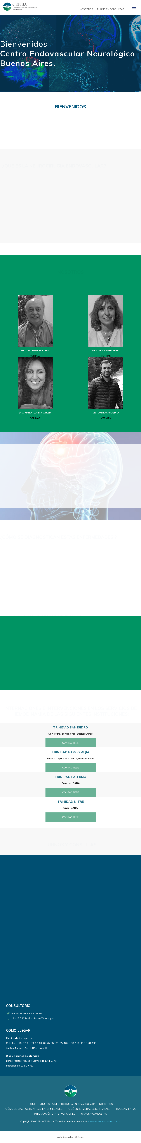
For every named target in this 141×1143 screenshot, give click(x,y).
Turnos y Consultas (110, 9)
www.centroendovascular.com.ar (104, 1121)
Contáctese (70, 742)
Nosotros (86, 9)
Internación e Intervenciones (54, 1113)
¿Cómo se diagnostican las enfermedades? (34, 1108)
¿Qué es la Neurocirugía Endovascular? (67, 1103)
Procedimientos (125, 1108)
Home (32, 1103)
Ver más (35, 356)
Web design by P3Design (70, 1136)
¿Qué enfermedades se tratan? (89, 1108)
